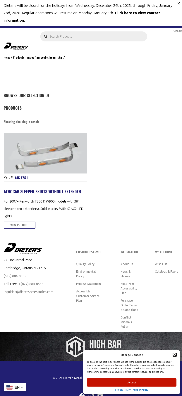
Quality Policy (85, 263)
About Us (127, 263)
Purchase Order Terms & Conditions (129, 305)
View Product (19, 225)
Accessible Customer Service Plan (87, 295)
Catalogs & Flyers (166, 271)
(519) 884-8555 (15, 275)
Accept (131, 382)
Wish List (161, 263)
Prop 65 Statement (88, 283)
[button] (174, 355)
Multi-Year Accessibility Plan (129, 288)
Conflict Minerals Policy (126, 322)
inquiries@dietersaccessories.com (28, 291)
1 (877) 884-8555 (30, 283)
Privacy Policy (123, 390)
